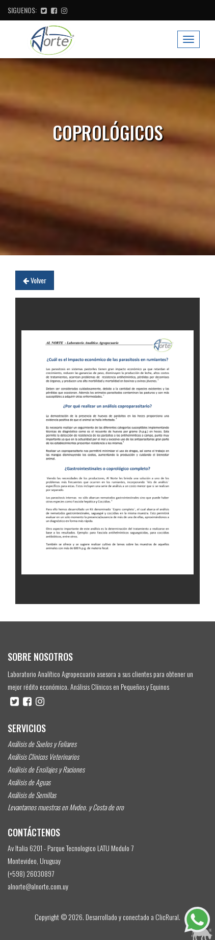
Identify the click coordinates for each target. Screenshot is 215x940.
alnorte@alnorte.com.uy (38, 886)
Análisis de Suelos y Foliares (42, 743)
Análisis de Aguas (29, 782)
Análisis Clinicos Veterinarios (43, 756)
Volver (34, 280)
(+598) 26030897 (31, 873)
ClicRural (167, 916)
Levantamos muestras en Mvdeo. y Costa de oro (66, 807)
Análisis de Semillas (32, 794)
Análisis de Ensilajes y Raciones (46, 769)
